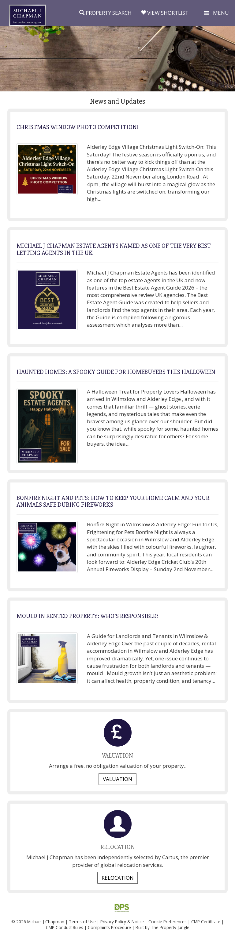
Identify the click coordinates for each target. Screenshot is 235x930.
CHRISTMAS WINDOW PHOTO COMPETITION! (78, 127)
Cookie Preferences (167, 921)
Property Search (105, 12)
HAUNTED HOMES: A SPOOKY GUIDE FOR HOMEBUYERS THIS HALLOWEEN (116, 372)
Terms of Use (82, 921)
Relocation (118, 877)
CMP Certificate (205, 921)
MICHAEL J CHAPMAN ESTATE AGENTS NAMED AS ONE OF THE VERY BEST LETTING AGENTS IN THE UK (114, 249)
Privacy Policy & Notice (122, 921)
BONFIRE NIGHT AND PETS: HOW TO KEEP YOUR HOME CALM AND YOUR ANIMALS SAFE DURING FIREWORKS (113, 501)
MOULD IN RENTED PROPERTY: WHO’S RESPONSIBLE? (88, 616)
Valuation (117, 778)
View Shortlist (164, 12)
